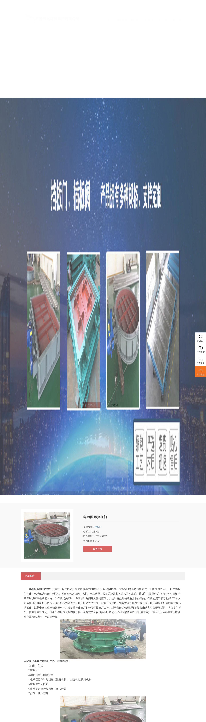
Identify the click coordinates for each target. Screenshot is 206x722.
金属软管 (151, 12)
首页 (109, 12)
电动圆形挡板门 (95, 564)
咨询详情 (97, 596)
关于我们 (165, 12)
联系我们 (179, 12)
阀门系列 (137, 12)
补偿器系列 (122, 18)
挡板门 (98, 574)
